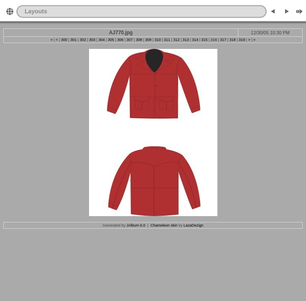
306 (120, 40)
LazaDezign (194, 225)
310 (158, 40)
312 (176, 40)
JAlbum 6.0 (136, 225)
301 (73, 40)
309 (148, 40)
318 (233, 40)
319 (242, 40)
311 (167, 40)
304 (101, 40)
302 (83, 40)
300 (64, 40)
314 (195, 40)
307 (130, 40)
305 (111, 40)
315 (204, 40)
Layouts (36, 11)
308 (139, 40)
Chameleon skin (164, 225)
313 (186, 40)
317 (223, 40)
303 (92, 40)
